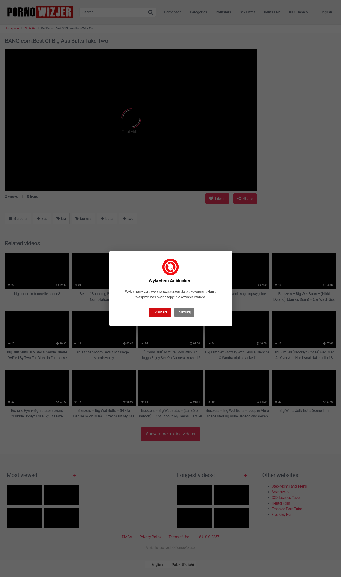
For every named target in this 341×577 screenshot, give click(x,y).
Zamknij (184, 312)
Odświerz (160, 312)
